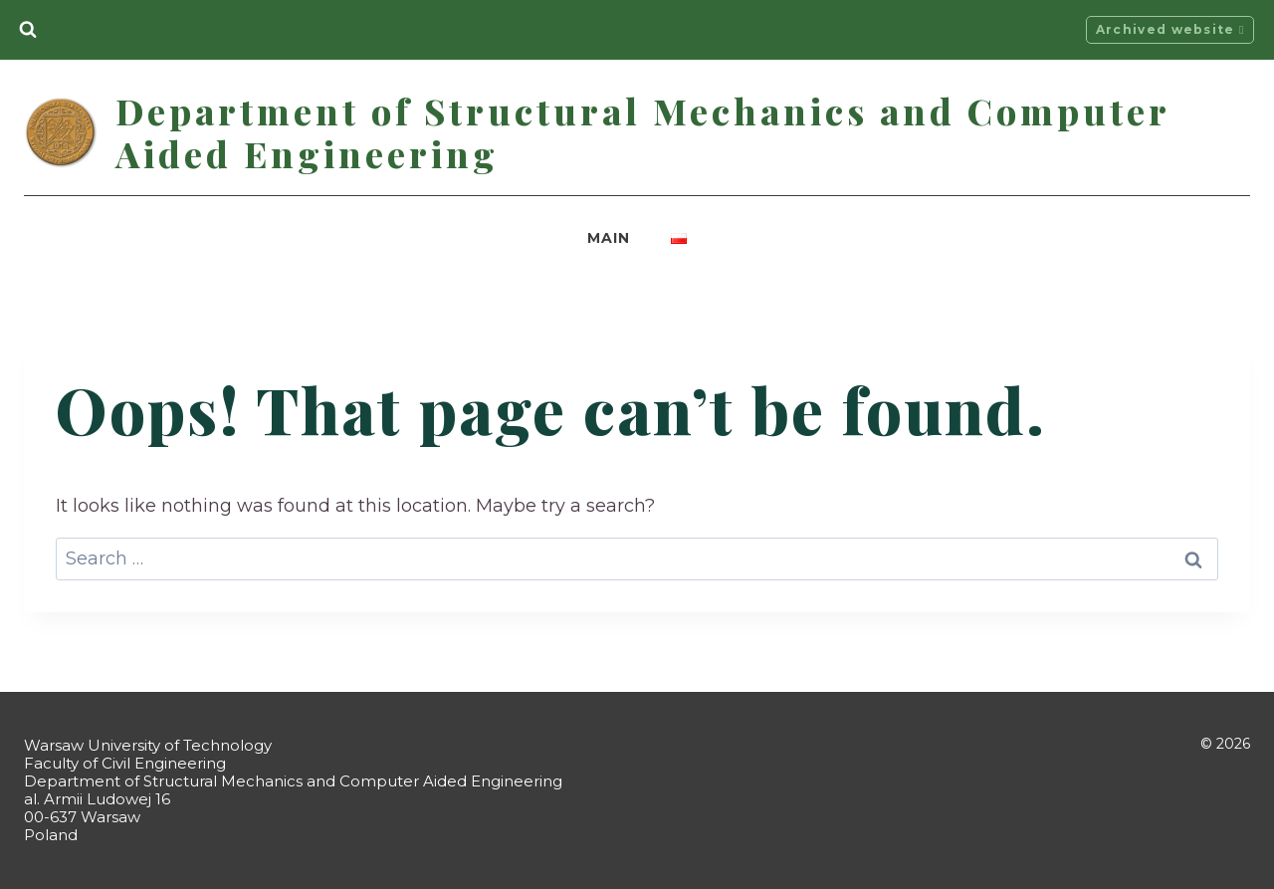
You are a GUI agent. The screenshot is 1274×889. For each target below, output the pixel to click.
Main (608, 238)
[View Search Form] (28, 30)
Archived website (1170, 29)
